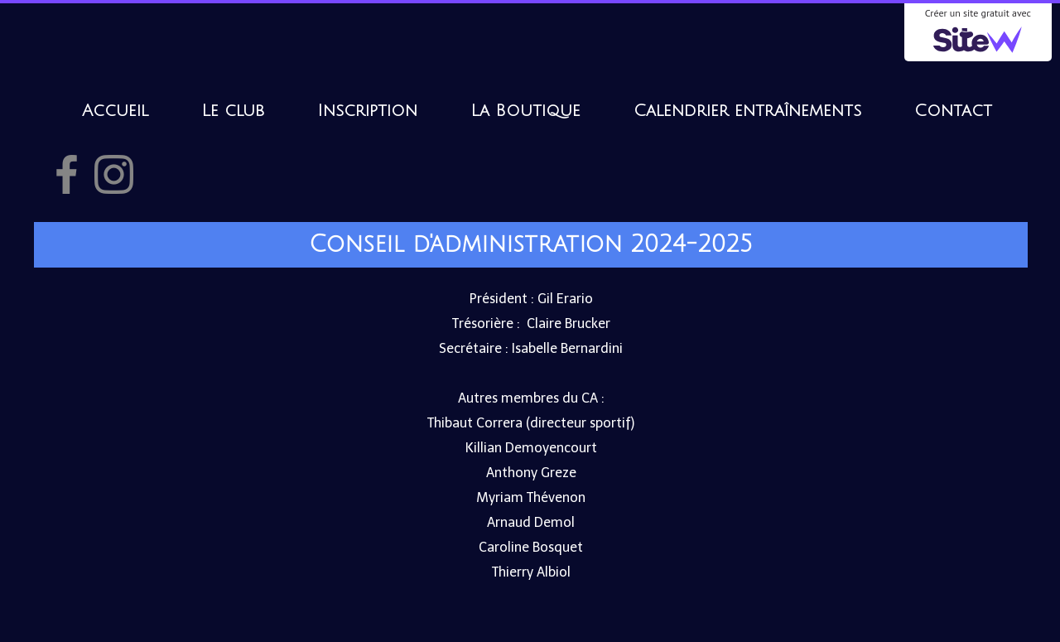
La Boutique (525, 111)
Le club (232, 111)
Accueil (115, 111)
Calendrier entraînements (747, 111)
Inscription (367, 111)
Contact (953, 111)
